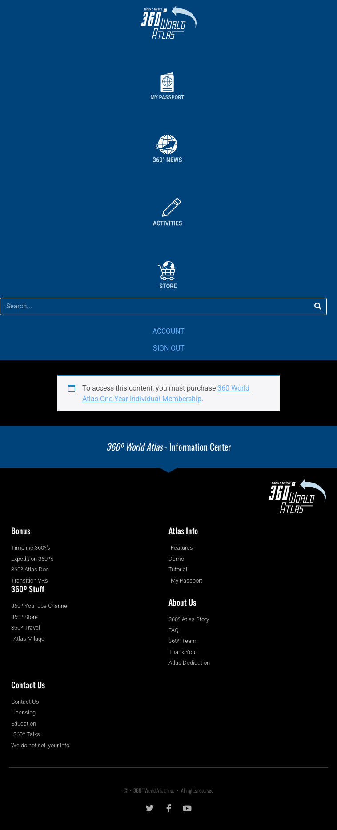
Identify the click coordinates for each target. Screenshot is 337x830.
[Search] (317, 306)
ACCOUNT (168, 331)
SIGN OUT (169, 348)
